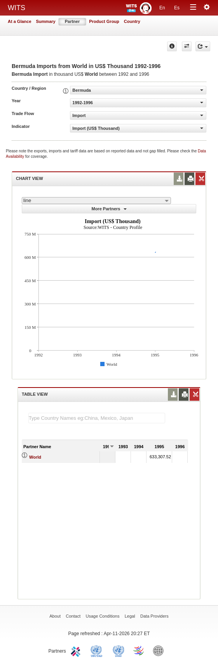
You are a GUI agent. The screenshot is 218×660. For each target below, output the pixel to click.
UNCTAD (98, 650)
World (35, 457)
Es (177, 7)
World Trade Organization (139, 650)
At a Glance (19, 21)
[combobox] (96, 200)
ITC (77, 650)
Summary (46, 21)
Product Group (104, 21)
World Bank (160, 650)
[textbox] (96, 418)
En (162, 7)
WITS (16, 8)
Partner (72, 21)
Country (132, 21)
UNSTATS (118, 650)
